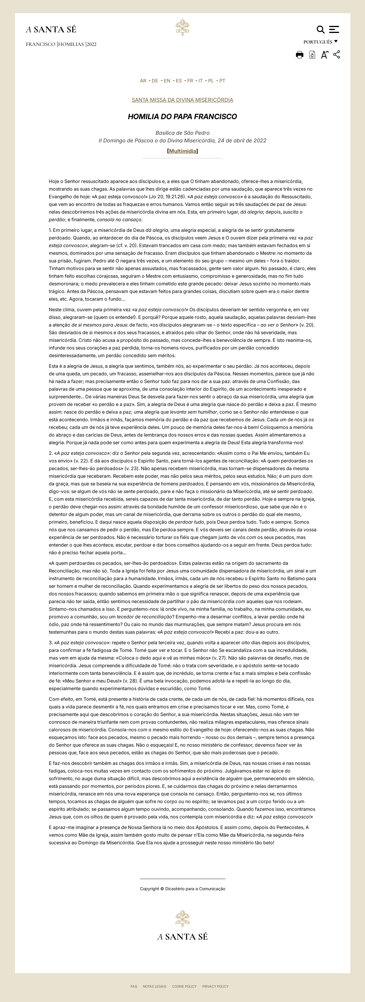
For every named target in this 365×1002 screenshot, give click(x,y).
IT (201, 81)
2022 (91, 44)
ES (179, 81)
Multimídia (182, 151)
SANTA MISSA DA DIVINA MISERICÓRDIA (182, 100)
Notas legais (154, 986)
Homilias (71, 44)
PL (211, 81)
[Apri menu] (333, 29)
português (317, 43)
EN (167, 81)
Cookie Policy (184, 986)
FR (190, 81)
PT (222, 81)
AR (143, 81)
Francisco (41, 44)
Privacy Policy (215, 986)
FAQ (134, 986)
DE (155, 81)
